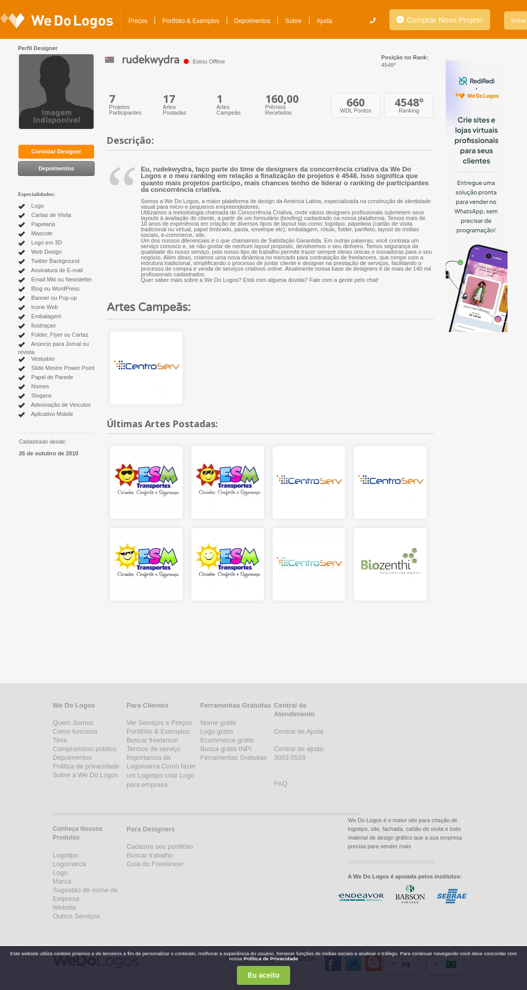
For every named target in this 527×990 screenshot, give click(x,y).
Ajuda (325, 21)
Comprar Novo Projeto (440, 19)
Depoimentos (252, 21)
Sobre (293, 21)
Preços (137, 21)
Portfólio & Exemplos (190, 21)
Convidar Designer (56, 151)
